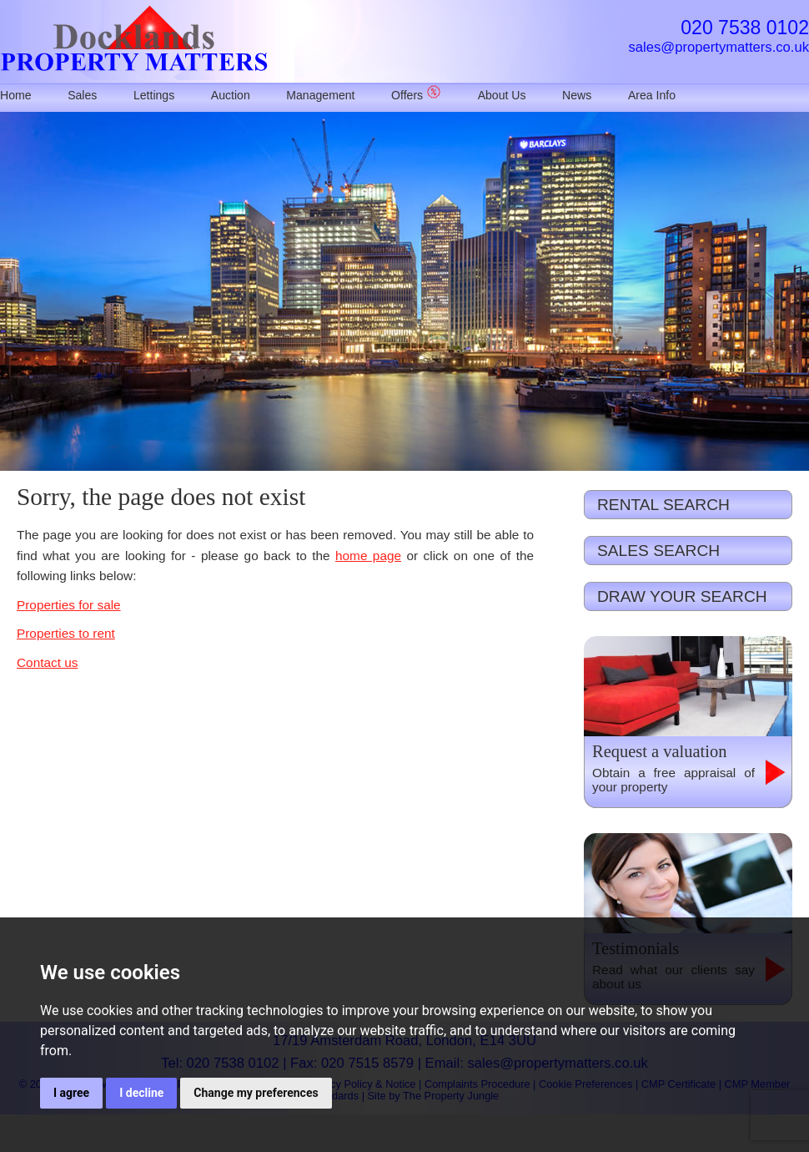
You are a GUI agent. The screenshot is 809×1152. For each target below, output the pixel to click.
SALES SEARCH (658, 550)
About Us (502, 95)
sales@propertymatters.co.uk (719, 47)
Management (320, 95)
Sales (82, 95)
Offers (416, 95)
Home (16, 95)
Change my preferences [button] (255, 1092)
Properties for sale (69, 605)
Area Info (652, 95)
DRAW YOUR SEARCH (682, 596)
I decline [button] (141, 1092)
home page (368, 555)
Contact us (47, 662)
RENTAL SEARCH (663, 504)
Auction (230, 95)
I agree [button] (71, 1092)
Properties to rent (66, 633)
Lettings (153, 95)
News (576, 95)
